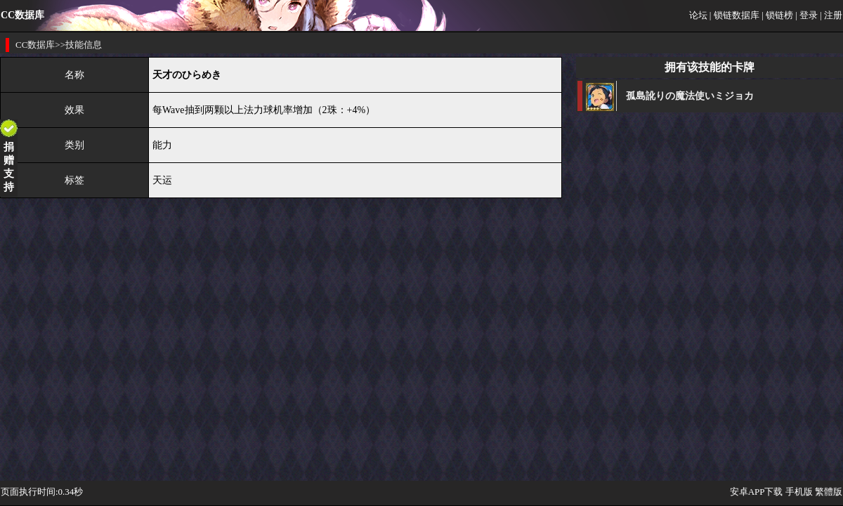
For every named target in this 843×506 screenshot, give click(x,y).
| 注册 (831, 15)
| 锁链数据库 (734, 15)
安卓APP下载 (756, 491)
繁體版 (828, 491)
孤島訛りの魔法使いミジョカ (690, 96)
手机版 (799, 491)
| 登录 (806, 15)
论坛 (698, 15)
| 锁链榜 (777, 15)
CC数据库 (35, 44)
